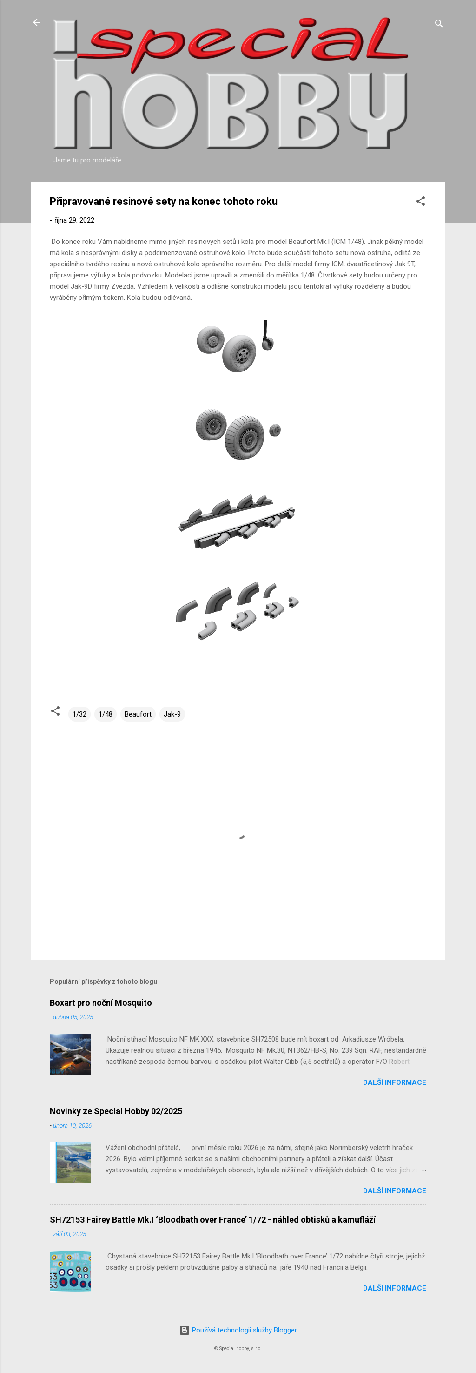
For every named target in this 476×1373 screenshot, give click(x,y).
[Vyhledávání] (439, 25)
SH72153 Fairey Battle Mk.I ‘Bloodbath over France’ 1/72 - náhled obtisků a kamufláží (213, 1219)
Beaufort (138, 714)
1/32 (79, 714)
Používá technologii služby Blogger (238, 1330)
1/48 (105, 714)
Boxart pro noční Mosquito (101, 1003)
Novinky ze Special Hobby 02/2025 (116, 1111)
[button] (420, 203)
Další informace (394, 1082)
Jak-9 (172, 714)
